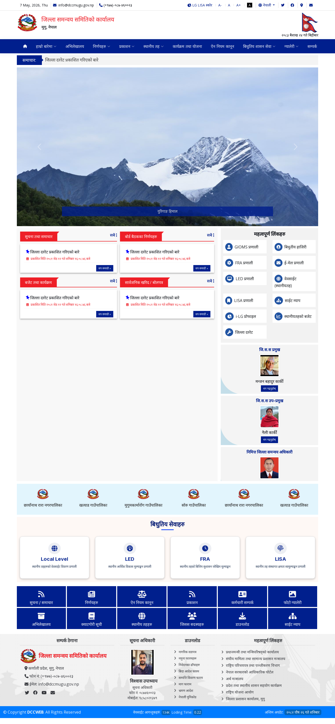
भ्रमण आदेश (186, 690)
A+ (238, 5)
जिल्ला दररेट (268, 332)
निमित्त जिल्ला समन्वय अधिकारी (293, 452)
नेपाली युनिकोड (187, 697)
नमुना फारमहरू (187, 658)
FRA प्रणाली (268, 263)
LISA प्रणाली (267, 300)
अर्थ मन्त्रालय (234, 678)
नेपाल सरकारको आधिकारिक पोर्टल (250, 671)
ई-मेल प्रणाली (318, 263)
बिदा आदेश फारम (189, 671)
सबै (89, 235)
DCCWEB (35, 712)
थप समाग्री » (81, 268)
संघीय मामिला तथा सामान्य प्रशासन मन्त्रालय (255, 658)
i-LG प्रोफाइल (270, 316)
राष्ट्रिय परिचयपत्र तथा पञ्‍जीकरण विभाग (253, 665)
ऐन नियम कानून (222, 46)
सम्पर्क (312, 46)
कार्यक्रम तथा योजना (187, 46)
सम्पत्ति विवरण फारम (191, 677)
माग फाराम (185, 684)
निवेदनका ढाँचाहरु (189, 665)
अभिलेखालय (74, 46)
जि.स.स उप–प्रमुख (293, 400)
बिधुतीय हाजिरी (319, 247)
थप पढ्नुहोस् (293, 388)
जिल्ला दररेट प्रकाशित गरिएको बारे (76, 60)
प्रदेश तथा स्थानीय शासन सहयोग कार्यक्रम (254, 685)
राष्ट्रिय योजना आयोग (240, 692)
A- (220, 5)
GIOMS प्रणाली (270, 247)
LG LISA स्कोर (199, 5)
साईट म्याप (317, 300)
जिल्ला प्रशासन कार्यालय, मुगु (245, 698)
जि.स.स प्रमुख (293, 349)
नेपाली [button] (265, 5)
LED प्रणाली (269, 278)
